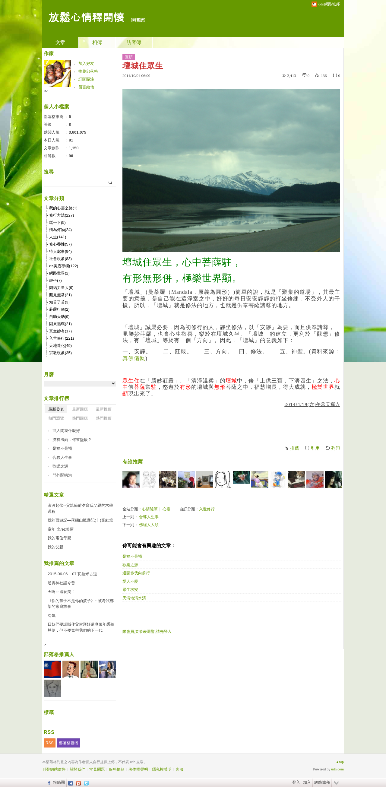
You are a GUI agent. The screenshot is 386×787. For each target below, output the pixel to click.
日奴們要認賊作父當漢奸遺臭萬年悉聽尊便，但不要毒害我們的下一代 (81, 627)
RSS (50, 743)
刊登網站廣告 (54, 769)
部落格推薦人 (59, 654)
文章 (60, 42)
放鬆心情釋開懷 (86, 16)
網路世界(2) (59, 273)
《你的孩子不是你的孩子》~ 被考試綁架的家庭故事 (81, 603)
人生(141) (57, 237)
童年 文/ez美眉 (61, 529)
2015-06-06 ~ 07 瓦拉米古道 (72, 574)
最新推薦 (104, 409)
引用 (315, 448)
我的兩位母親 (59, 538)
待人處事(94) (60, 251)
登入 (296, 782)
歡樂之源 (130, 565)
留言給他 (86, 87)
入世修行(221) (61, 338)
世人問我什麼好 (66, 430)
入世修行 (207, 509)
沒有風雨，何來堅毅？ (72, 439)
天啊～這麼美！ (61, 591)
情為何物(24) (60, 229)
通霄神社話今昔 (61, 583)
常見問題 (97, 769)
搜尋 (111, 182)
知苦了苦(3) (59, 302)
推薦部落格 (88, 71)
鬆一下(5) (57, 222)
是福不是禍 (132, 556)
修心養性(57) (60, 244)
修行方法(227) (61, 215)
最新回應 (80, 409)
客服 (179, 769)
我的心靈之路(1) (63, 208)
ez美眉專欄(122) (63, 266)
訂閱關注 (86, 79)
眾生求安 (130, 589)
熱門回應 (80, 418)
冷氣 (51, 615)
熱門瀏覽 (56, 418)
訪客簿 (134, 42)
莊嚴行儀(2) (59, 309)
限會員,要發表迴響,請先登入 (147, 631)
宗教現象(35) (60, 353)
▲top (340, 762)
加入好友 (86, 63)
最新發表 (56, 409)
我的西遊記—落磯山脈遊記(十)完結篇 (80, 520)
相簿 (97, 42)
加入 (307, 782)
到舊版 (138, 20)
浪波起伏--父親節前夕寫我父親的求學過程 (80, 508)
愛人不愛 (130, 581)
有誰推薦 (132, 461)
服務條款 (117, 769)
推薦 (294, 448)
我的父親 (55, 547)
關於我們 (77, 769)
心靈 (166, 509)
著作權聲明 (138, 769)
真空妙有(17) (60, 331)
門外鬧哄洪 (62, 475)
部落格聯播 (68, 743)
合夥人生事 (149, 517)
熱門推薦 (104, 418)
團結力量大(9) (61, 287)
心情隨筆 (150, 509)
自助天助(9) (59, 316)
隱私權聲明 (162, 769)
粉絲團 (59, 782)
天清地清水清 (134, 598)
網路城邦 (322, 782)
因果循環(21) (60, 324)
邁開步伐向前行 (136, 573)
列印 (335, 448)
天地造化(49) (60, 345)
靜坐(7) (55, 280)
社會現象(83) (60, 258)
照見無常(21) (60, 295)
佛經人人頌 (149, 524)
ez (46, 90)
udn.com (337, 769)
